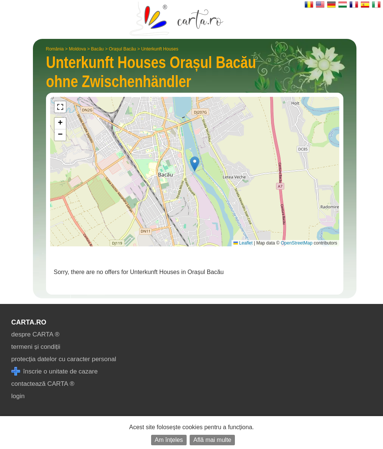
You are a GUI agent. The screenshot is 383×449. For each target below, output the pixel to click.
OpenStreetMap (297, 243)
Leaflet (242, 243)
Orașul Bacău (122, 49)
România (55, 49)
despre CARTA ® (35, 334)
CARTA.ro (28, 322)
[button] (194, 164)
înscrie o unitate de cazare (54, 371)
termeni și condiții (35, 346)
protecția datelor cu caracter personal (63, 359)
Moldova (77, 49)
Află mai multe (212, 440)
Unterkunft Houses (159, 49)
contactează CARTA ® (42, 383)
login (18, 396)
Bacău (97, 49)
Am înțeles (169, 440)
